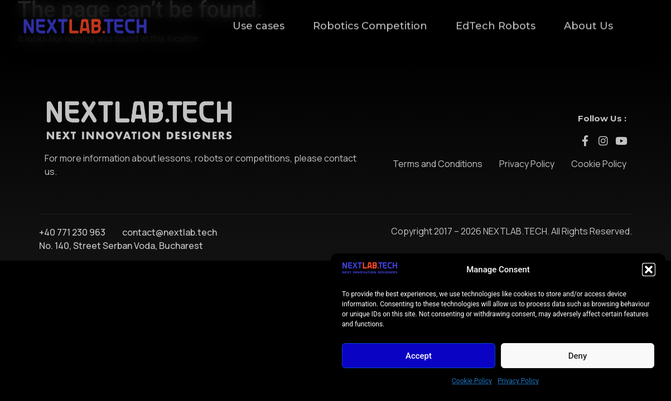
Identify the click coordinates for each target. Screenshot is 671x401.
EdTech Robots (495, 20)
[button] (648, 269)
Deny (577, 356)
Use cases (258, 20)
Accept (419, 356)
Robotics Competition (370, 20)
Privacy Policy (518, 381)
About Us (588, 20)
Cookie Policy (472, 381)
